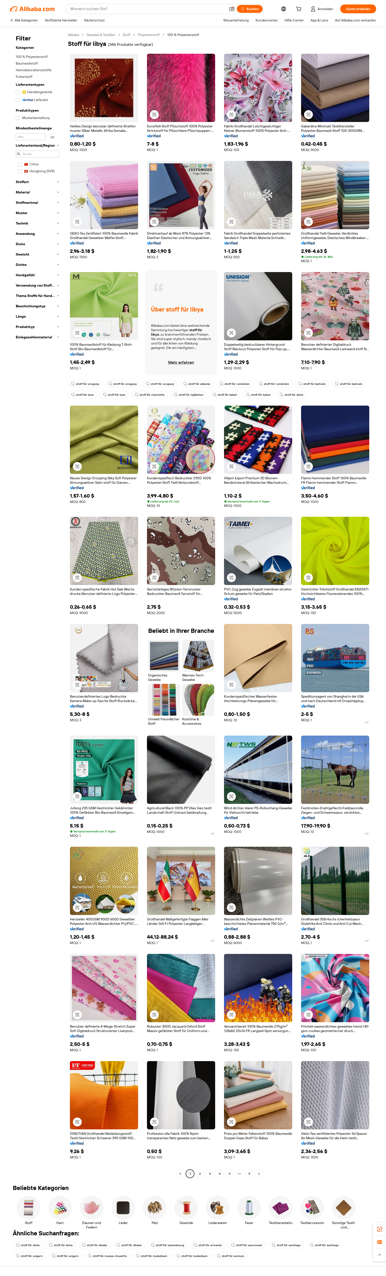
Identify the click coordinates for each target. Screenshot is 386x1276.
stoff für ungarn (29, 1256)
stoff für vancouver (246, 1245)
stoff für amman (230, 1256)
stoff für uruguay (85, 384)
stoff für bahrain (312, 384)
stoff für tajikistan (188, 395)
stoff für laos (82, 395)
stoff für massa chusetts (107, 1256)
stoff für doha (291, 395)
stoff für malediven (151, 1256)
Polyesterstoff (149, 35)
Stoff (126, 35)
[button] (232, 9)
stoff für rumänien (235, 384)
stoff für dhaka (94, 1245)
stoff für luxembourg (167, 1245)
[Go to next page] (259, 1173)
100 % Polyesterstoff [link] (183, 35)
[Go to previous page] (180, 1173)
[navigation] (37, 605)
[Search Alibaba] (147, 9)
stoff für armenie (207, 1245)
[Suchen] (250, 9)
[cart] (299, 10)
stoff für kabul (225, 395)
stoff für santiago (286, 1245)
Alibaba (73, 35)
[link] (379, 1229)
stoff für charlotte (149, 395)
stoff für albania (196, 384)
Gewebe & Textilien (100, 35)
